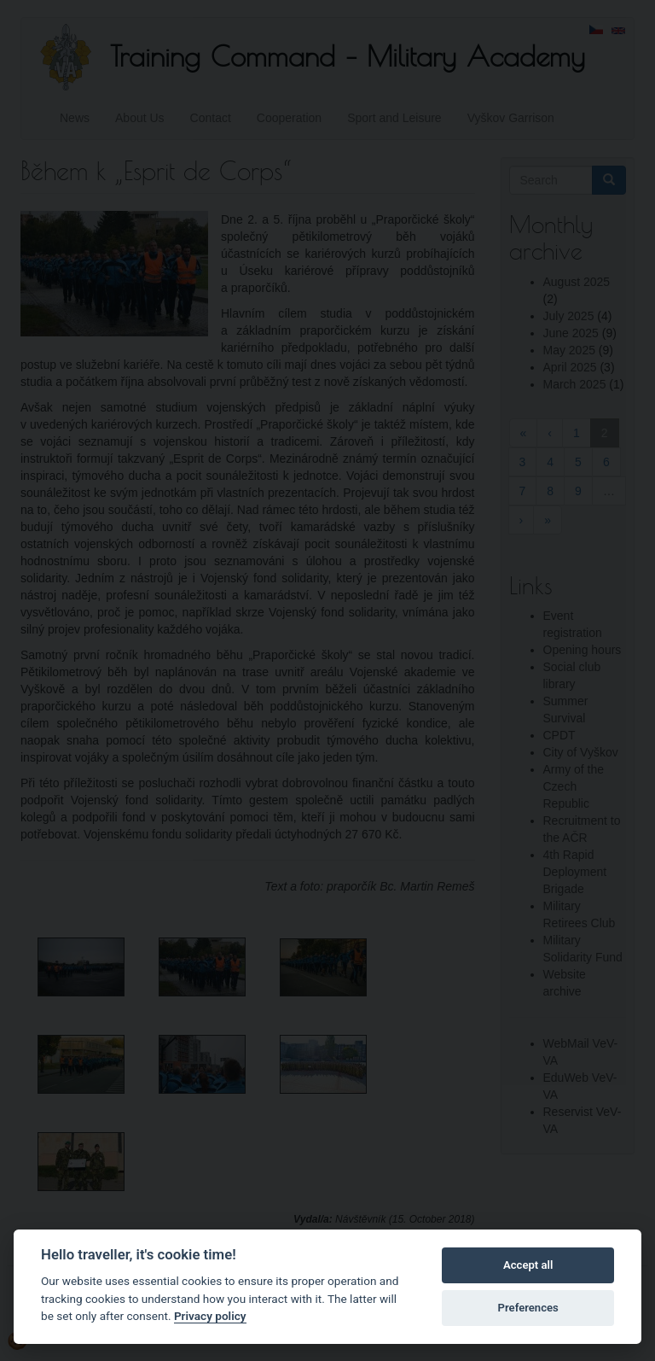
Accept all (528, 1265)
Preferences (528, 1307)
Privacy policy (210, 1316)
